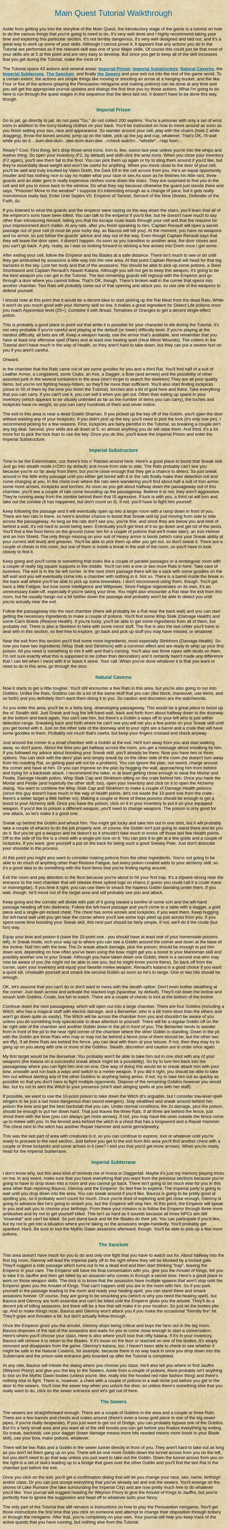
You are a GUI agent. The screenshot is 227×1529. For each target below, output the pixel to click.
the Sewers (108, 73)
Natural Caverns (197, 68)
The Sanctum (60, 73)
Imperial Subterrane (23, 73)
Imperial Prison (114, 68)
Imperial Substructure (155, 68)
